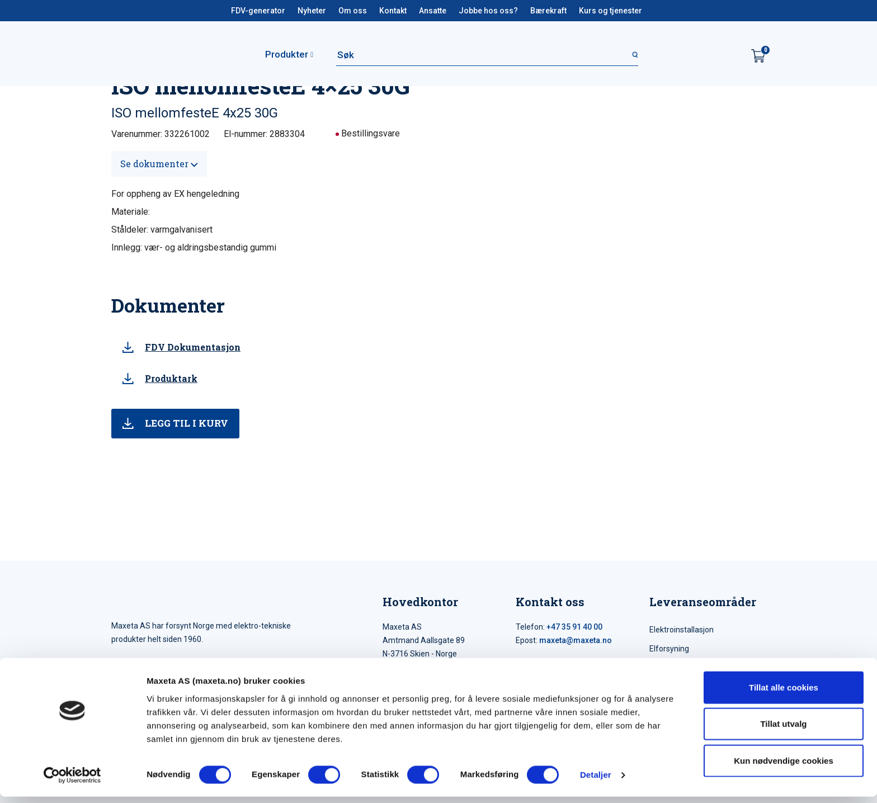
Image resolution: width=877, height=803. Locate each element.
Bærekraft (548, 10)
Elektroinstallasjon (681, 629)
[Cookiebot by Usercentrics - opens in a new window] (72, 781)
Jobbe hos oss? (488, 10)
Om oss (352, 10)
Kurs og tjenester (610, 10)
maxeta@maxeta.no (575, 640)
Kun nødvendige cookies (783, 766)
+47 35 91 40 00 (574, 626)
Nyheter (312, 10)
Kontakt (393, 10)
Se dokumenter (159, 163)
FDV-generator (258, 10)
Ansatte (432, 10)
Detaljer (595, 781)
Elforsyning (669, 648)
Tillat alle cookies (783, 693)
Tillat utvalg (783, 730)
